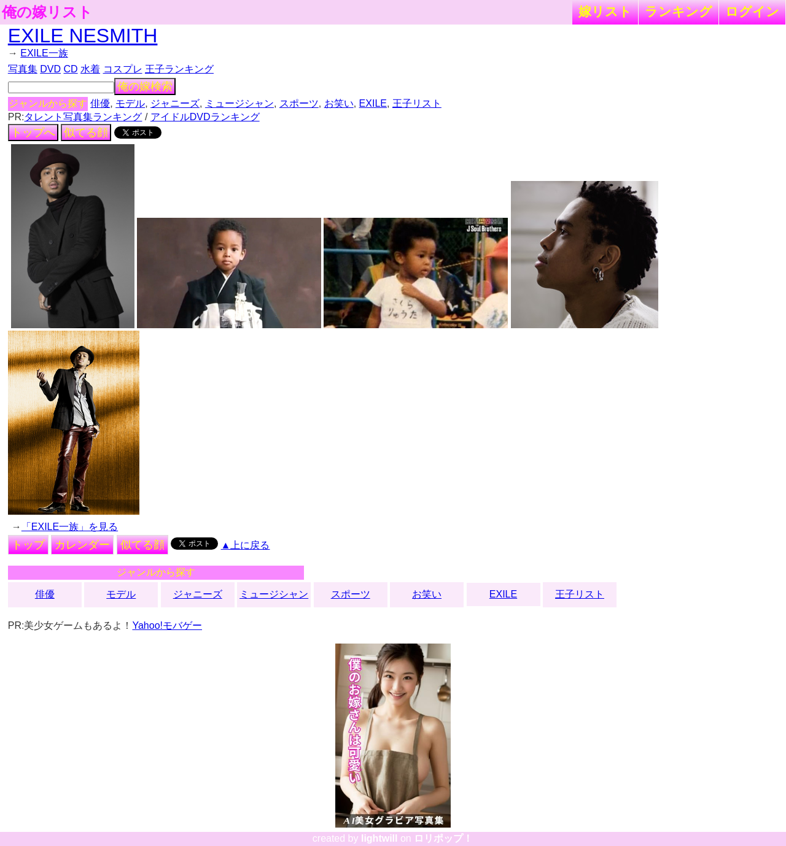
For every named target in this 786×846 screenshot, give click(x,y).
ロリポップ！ (443, 838)
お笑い (339, 103)
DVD (50, 69)
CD (70, 69)
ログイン (752, 11)
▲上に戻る (245, 545)
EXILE (373, 103)
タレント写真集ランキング (83, 117)
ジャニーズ (175, 103)
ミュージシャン (239, 103)
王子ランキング (179, 69)
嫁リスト (605, 11)
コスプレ (122, 69)
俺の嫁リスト (47, 12)
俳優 (100, 103)
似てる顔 (86, 132)
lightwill (379, 838)
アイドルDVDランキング (205, 117)
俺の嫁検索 (145, 86)
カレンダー (82, 545)
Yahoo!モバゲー (167, 625)
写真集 (22, 69)
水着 (90, 69)
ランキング (678, 11)
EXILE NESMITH (83, 36)
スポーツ (299, 103)
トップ (28, 545)
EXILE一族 (44, 53)
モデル (130, 103)
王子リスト (417, 103)
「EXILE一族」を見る (69, 526)
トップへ (33, 132)
